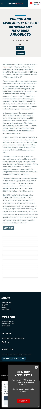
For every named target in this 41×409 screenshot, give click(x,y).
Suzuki (20, 48)
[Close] (36, 367)
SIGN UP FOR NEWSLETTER (13, 358)
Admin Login (3, 378)
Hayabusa (6, 67)
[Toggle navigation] (1, 3)
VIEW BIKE (8, 228)
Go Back (20, 53)
